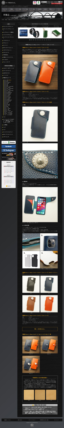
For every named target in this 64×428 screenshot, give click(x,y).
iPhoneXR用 (6, 106)
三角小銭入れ (5, 54)
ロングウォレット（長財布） (8, 32)
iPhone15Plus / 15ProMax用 (8, 88)
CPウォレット (5, 42)
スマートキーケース (7, 70)
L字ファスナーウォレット (8, 47)
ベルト (4, 116)
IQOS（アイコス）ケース (8, 134)
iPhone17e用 (7, 80)
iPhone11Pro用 (6, 102)
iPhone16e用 (6, 85)
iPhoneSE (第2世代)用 (8, 100)
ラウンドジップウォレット (8, 26)
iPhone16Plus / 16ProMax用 (8, 86)
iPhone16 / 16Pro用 (7, 87)
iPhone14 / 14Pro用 (7, 91)
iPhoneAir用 (6, 81)
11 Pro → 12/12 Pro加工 (8, 114)
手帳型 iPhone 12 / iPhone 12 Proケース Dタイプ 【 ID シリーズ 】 (18, 19)
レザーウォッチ (6, 136)
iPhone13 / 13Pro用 (7, 94)
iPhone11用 (6, 103)
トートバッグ (5, 75)
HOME (3, 19)
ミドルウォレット (6, 40)
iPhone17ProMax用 (7, 82)
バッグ (4, 127)
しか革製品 (5, 124)
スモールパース (6, 52)
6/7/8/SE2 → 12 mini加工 (8, 113)
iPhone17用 (6, 84)
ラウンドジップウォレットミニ (8, 29)
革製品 (6, 19)
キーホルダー (5, 59)
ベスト (4, 129)
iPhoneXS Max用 (7, 104)
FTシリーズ (5, 45)
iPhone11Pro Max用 (7, 101)
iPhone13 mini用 (7, 95)
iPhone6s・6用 (6, 109)
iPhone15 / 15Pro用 (7, 89)
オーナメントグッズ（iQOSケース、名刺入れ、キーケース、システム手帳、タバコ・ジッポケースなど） (8, 121)
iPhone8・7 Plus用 (7, 108)
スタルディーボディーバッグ (8, 68)
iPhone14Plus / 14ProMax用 (8, 90)
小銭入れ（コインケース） (8, 57)
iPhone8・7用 (6, 107)
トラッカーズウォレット (7, 34)
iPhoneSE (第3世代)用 (8, 92)
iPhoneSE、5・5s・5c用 (8, 111)
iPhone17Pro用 (6, 83)
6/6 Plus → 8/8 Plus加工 (8, 112)
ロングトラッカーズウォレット (8, 38)
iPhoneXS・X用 (6, 105)
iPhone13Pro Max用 (7, 93)
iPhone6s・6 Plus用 (7, 110)
